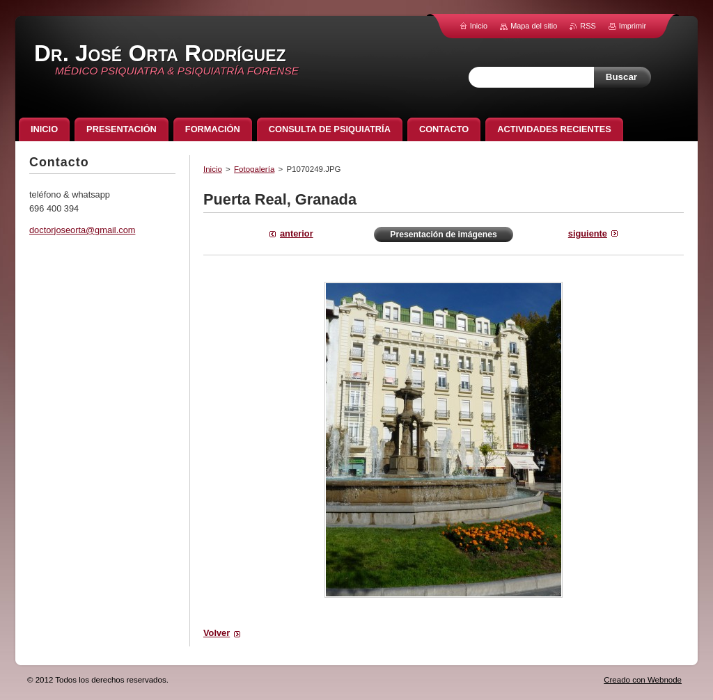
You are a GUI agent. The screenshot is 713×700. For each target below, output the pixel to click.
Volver (216, 633)
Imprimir (632, 26)
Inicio (212, 169)
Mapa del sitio (533, 26)
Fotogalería (254, 169)
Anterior (296, 233)
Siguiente (587, 233)
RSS (587, 26)
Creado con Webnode (643, 680)
